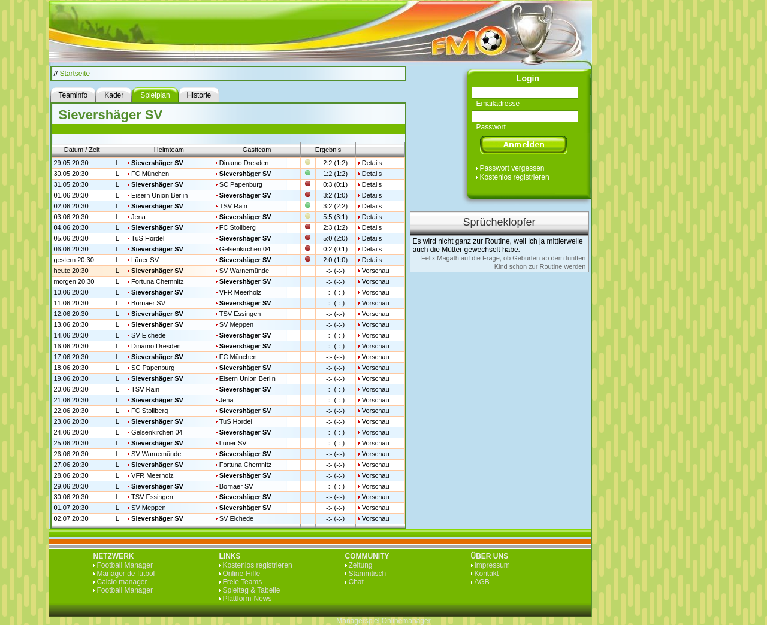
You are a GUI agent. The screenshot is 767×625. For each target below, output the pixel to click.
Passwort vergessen (512, 168)
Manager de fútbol (126, 573)
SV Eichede (148, 335)
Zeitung (361, 565)
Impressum (492, 565)
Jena (138, 216)
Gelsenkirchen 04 (245, 249)
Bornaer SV (148, 303)
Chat (356, 582)
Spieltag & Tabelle (251, 590)
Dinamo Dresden (244, 162)
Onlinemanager (406, 621)
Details (372, 162)
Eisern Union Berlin (159, 195)
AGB (482, 582)
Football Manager (125, 565)
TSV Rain (233, 206)
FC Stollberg (237, 227)
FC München (150, 173)
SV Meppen (236, 324)
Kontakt (487, 573)
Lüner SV (145, 259)
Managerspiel (357, 621)
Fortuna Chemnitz (157, 281)
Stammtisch (367, 573)
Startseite (75, 73)
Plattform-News (247, 598)
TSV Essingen (240, 313)
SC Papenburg (240, 184)
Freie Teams (242, 582)
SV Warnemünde (244, 270)
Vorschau (375, 270)
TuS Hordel (147, 238)
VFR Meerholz (240, 292)
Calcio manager (122, 582)
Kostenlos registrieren (514, 177)
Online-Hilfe (242, 573)
